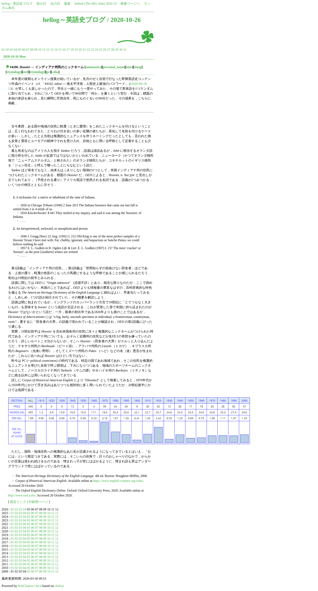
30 (120, 49)
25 (100, 49)
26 (104, 49)
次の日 (55, 3)
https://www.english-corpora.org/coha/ (118, 480)
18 (72, 49)
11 (43, 49)
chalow (59, 586)
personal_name (113, 67)
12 (47, 49)
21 (84, 49)
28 (112, 49)
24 (96, 49)
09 (35, 49)
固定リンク (18, 502)
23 (92, 49)
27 (108, 49)
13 (51, 49)
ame (129, 67)
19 (76, 49)
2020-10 (111, 3)
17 (68, 49)
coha (55, 72)
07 (27, 49)
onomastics (93, 67)
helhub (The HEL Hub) (90, 3)
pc (48, 72)
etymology (14, 72)
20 (80, 49)
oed (25, 72)
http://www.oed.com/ (21, 495)
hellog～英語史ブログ (17, 3)
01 (3, 49)
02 (7, 49)
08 (31, 49)
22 (88, 49)
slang (138, 67)
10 (39, 49)
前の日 (41, 3)
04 (15, 49)
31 (124, 49)
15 (59, 49)
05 (19, 49)
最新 (67, 3)
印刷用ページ (38, 502)
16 (64, 49)
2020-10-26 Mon (14, 56)
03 (11, 49)
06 (23, 49)
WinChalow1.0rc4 (30, 586)
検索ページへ (130, 3)
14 (55, 49)
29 (116, 49)
